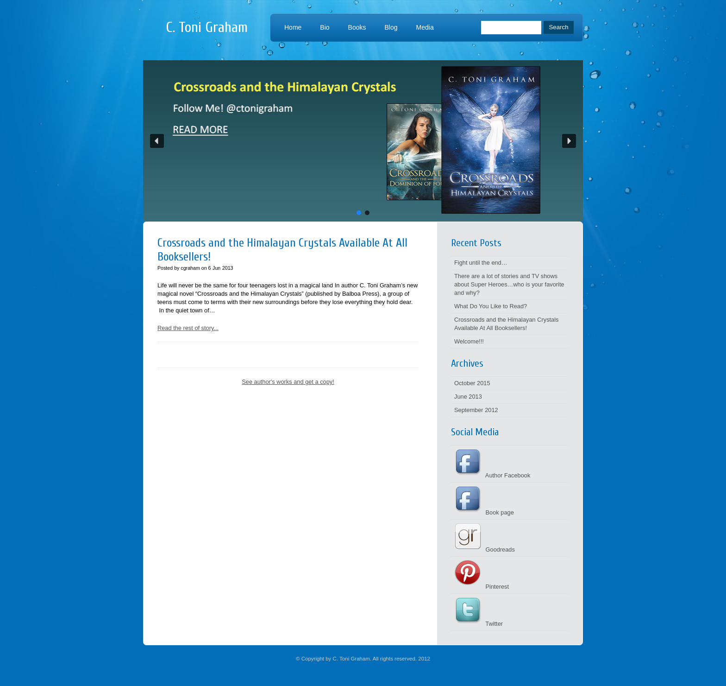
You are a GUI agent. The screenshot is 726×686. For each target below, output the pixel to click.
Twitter (478, 623)
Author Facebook (492, 475)
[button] (363, 141)
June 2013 (468, 396)
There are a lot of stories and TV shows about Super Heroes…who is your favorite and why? (509, 284)
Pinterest (481, 586)
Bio (324, 27)
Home (292, 27)
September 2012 (476, 410)
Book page (484, 512)
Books (357, 27)
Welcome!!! (469, 341)
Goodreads (484, 549)
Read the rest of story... (188, 327)
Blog (391, 27)
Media (425, 27)
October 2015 (472, 383)
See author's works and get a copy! (288, 381)
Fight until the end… (480, 262)
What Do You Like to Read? (490, 306)
